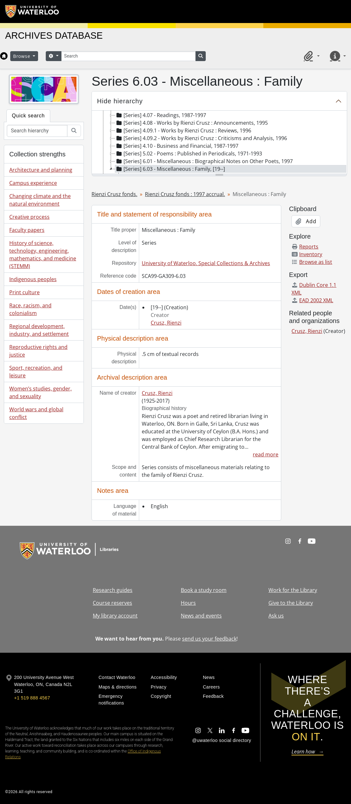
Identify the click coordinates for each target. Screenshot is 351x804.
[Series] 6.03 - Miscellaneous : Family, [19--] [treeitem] (170, 169)
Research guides (112, 590)
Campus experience (33, 182)
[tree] (219, 143)
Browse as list (311, 261)
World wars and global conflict (36, 413)
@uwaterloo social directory (221, 740)
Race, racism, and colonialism (30, 309)
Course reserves (112, 602)
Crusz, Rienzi (166, 322)
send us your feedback (209, 638)
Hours (188, 602)
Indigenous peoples (33, 279)
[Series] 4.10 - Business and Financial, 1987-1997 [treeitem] (176, 146)
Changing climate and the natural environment (40, 200)
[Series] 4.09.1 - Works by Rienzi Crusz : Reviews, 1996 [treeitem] (183, 130)
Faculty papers (26, 229)
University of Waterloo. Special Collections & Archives (206, 263)
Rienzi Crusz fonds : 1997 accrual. (185, 194)
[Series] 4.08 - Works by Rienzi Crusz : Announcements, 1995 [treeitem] (191, 123)
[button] (310, 56)
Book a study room (204, 590)
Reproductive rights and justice (38, 350)
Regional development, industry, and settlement (39, 330)
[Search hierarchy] (37, 131)
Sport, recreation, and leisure (35, 371)
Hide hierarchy (120, 101)
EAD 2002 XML (312, 300)
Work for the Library (292, 590)
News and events (201, 615)
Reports (304, 246)
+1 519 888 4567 (32, 697)
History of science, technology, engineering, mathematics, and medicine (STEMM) (42, 255)
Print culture (24, 292)
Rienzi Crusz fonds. (114, 194)
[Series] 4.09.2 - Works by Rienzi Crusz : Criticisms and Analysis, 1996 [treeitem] (201, 138)
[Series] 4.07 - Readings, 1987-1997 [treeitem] (160, 115)
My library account (115, 615)
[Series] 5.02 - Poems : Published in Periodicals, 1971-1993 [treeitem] (188, 153)
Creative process (29, 216)
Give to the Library (290, 602)
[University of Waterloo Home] (32, 11)
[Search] (128, 56)
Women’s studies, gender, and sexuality (40, 392)
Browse (22, 56)
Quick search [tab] (28, 115)
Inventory (306, 254)
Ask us (276, 615)
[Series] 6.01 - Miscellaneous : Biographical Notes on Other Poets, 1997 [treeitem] (204, 161)
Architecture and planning (40, 169)
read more (265, 454)
